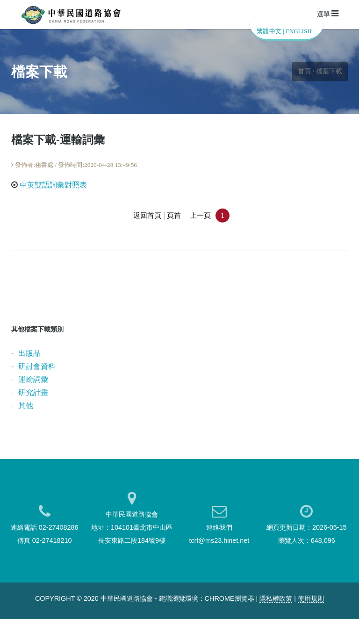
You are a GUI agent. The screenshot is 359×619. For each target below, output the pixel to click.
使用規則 (311, 598)
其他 (25, 406)
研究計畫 (33, 392)
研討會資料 (37, 366)
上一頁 (200, 215)
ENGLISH (299, 31)
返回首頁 (147, 215)
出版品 (29, 353)
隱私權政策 (275, 598)
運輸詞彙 (33, 379)
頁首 (174, 215)
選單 (328, 13)
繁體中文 (269, 31)
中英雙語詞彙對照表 (53, 185)
